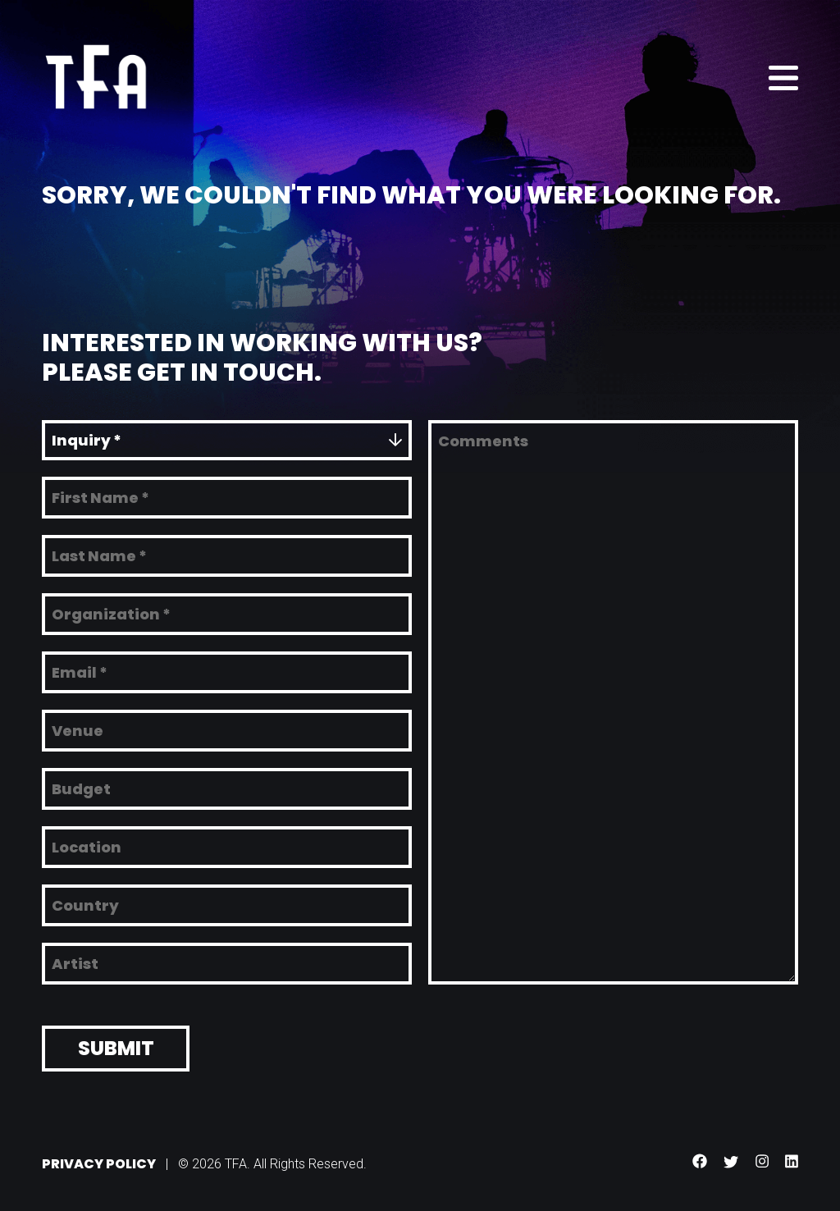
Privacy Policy (99, 1159)
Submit (116, 1044)
